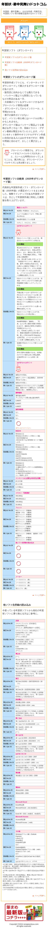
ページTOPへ (40, 169)
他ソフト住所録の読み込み (16, 70)
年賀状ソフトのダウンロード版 (18, 57)
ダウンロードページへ (23, 428)
